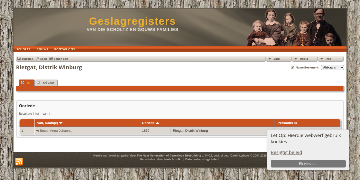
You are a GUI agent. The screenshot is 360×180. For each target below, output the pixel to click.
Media (304, 58)
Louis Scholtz (173, 159)
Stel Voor (45, 82)
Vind (277, 58)
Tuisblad (27, 58)
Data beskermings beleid (202, 159)
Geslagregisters (132, 21)
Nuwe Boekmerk (307, 67)
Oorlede (150, 123)
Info (328, 58)
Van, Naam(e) (49, 123)
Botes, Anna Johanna (56, 130)
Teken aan (61, 58)
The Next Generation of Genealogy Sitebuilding (169, 155)
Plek (26, 82)
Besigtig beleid (286, 152)
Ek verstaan (308, 164)
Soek (43, 58)
